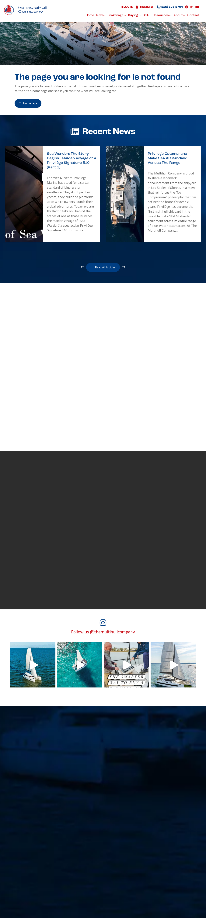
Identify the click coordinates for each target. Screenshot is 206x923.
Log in (126, 7)
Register (144, 7)
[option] (52, 195)
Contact (193, 15)
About (179, 15)
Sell (146, 15)
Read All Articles (103, 269)
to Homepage (30, 103)
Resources (161, 15)
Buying (134, 15)
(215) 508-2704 (169, 7)
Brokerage (116, 15)
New (100, 15)
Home (89, 15)
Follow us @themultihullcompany (103, 637)
